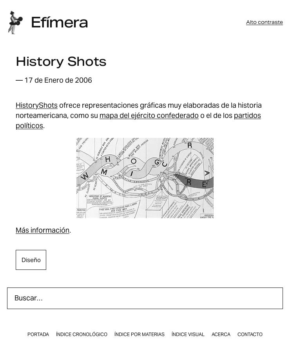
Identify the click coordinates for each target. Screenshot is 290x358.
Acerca (221, 334)
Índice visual (188, 334)
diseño (31, 260)
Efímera (59, 22)
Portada (38, 334)
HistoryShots (37, 105)
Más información (42, 230)
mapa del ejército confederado (149, 115)
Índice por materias (139, 334)
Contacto (250, 334)
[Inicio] (15, 22)
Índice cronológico (81, 334)
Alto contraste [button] (264, 22)
